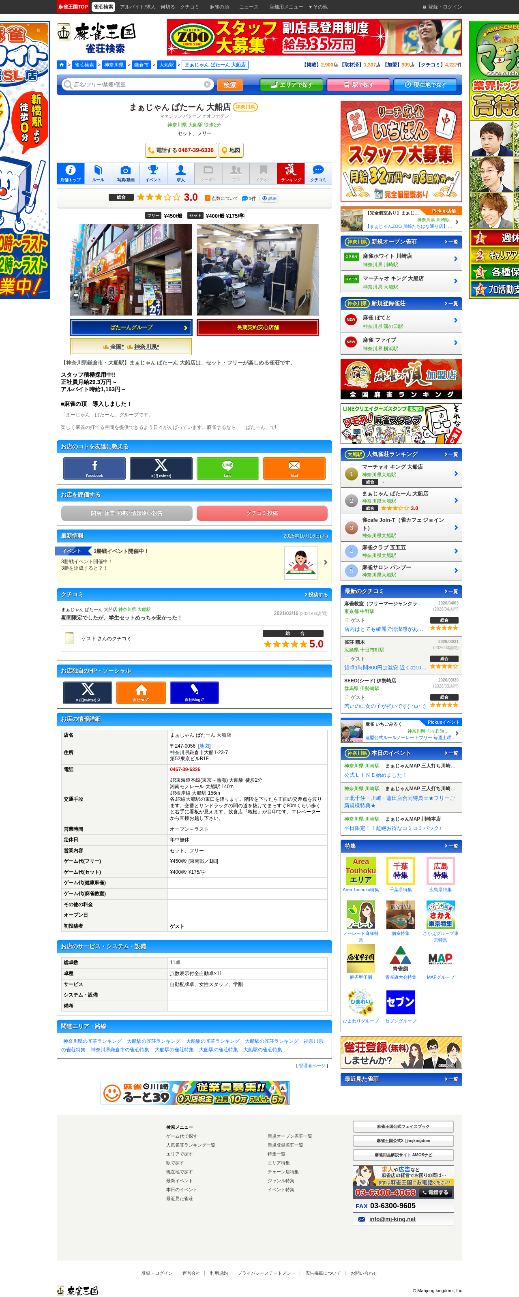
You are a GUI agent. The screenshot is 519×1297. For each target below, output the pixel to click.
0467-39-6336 (185, 769)
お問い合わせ (364, 1273)
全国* (113, 346)
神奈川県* (143, 346)
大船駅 (166, 65)
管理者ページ (312, 1065)
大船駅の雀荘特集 (174, 1050)
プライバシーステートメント (267, 1273)
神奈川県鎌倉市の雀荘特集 (120, 1050)
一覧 (451, 242)
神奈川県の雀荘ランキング (92, 1041)
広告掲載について (323, 1273)
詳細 (269, 198)
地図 (204, 746)
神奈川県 (114, 65)
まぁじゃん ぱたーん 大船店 (180, 107)
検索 (229, 84)
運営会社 (191, 1273)
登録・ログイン (157, 1273)
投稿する (316, 595)
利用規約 (219, 1273)
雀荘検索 (84, 65)
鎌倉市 (141, 65)
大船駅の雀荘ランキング (153, 1041)
